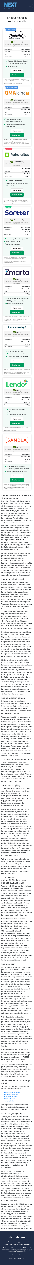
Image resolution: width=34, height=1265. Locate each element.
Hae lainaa (17, 75)
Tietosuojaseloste (17, 1255)
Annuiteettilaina (9, 1101)
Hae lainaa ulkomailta (11, 1094)
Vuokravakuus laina (10, 1096)
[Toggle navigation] (30, 6)
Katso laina (17, 71)
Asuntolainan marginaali (12, 1092)
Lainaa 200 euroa (10, 1099)
